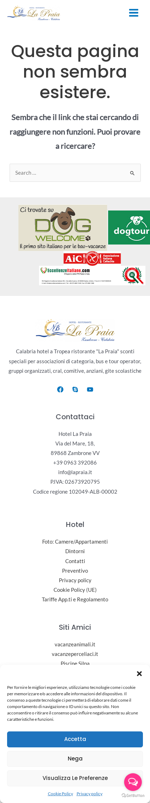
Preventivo (75, 571)
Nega (75, 758)
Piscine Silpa (75, 664)
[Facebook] (60, 389)
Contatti (75, 561)
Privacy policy (89, 793)
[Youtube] (90, 389)
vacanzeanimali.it (75, 644)
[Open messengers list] (133, 782)
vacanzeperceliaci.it (75, 654)
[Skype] (75, 389)
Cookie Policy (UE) (75, 590)
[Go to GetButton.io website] (133, 795)
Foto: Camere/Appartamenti (75, 542)
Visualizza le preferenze (75, 778)
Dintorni (75, 552)
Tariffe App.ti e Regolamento (75, 599)
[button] (139, 673)
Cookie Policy (60, 793)
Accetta (75, 739)
